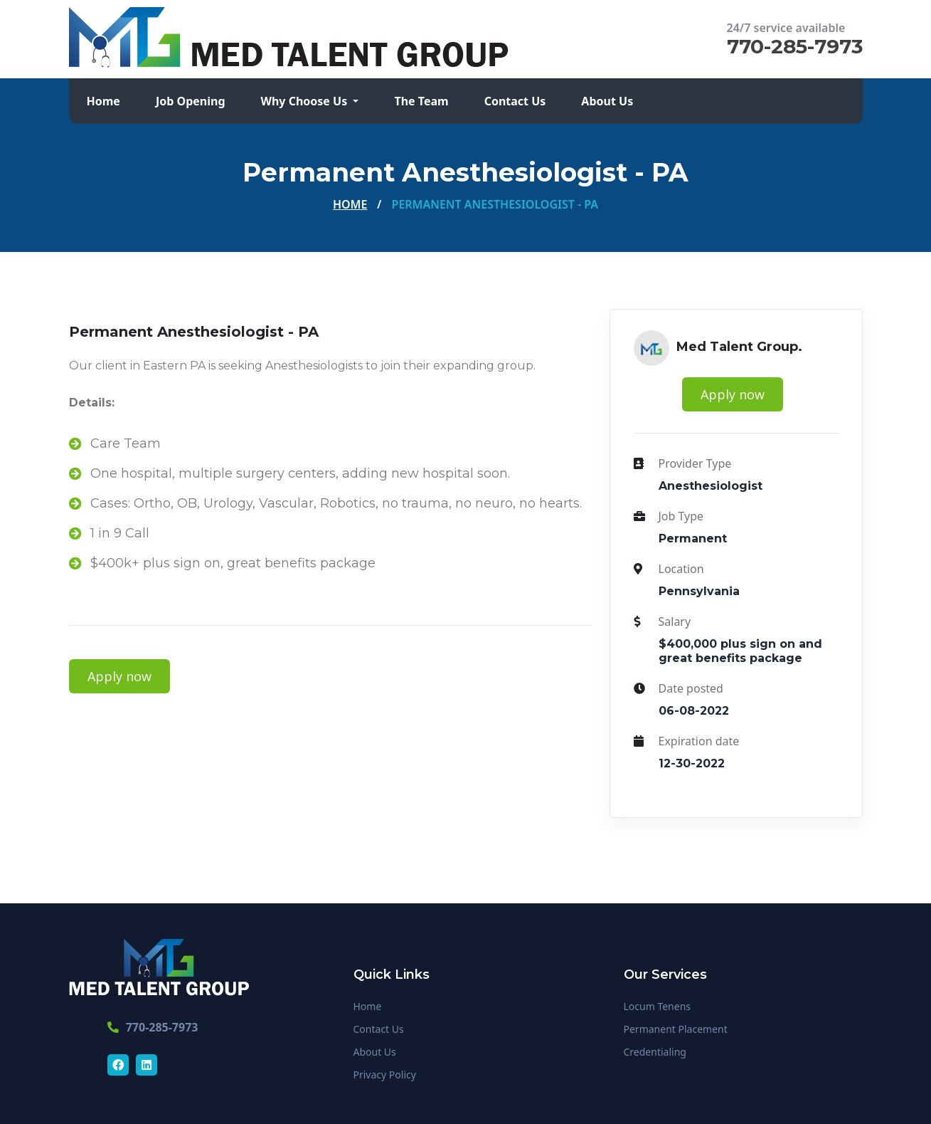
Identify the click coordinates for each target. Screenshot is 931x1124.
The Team (421, 101)
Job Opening (190, 101)
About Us (607, 101)
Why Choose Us (306, 101)
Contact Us (515, 101)
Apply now (119, 676)
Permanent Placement (676, 1029)
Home (103, 101)
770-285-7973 (795, 46)
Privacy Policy (384, 1074)
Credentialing (655, 1052)
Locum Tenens (657, 1006)
